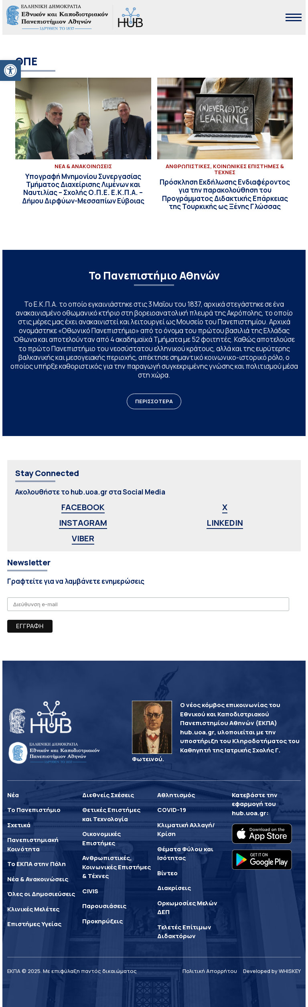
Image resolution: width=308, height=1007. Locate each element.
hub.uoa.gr (249, 813)
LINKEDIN (225, 522)
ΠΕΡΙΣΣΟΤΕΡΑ (154, 401)
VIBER (83, 538)
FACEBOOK (83, 507)
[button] (10, 70)
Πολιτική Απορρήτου (209, 971)
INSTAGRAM (83, 522)
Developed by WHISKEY (272, 971)
